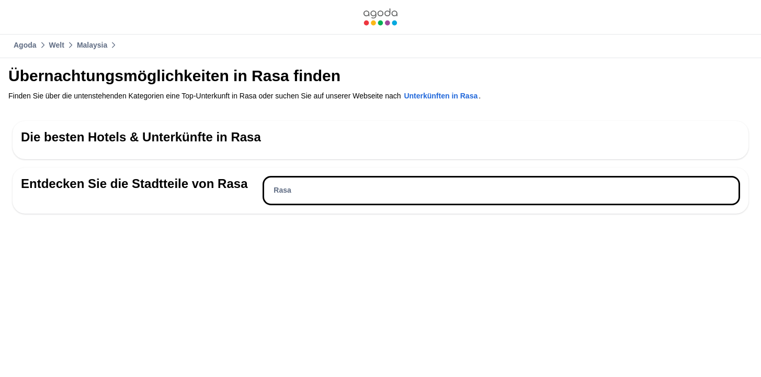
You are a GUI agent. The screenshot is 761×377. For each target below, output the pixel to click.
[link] (380, 17)
